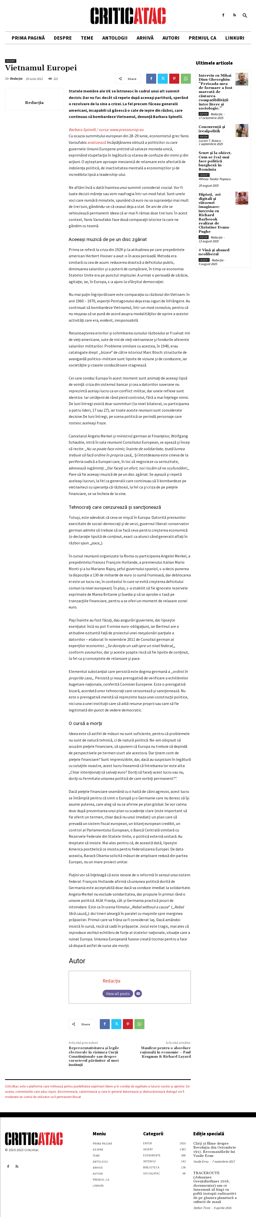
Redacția (16, 78)
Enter (204, 111)
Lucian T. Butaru (210, 138)
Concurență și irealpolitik (211, 126)
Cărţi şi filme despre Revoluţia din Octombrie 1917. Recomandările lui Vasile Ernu (213, 1149)
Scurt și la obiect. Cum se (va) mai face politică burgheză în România (215, 158)
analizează (97, 142)
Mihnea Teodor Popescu (215, 175)
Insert (10, 61)
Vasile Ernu (200, 1160)
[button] (245, 16)
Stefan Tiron (201, 1201)
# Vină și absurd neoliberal (213, 237)
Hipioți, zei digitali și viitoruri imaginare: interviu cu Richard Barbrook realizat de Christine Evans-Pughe (216, 204)
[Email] (138, 993)
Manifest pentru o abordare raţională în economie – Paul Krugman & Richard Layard (165, 1052)
